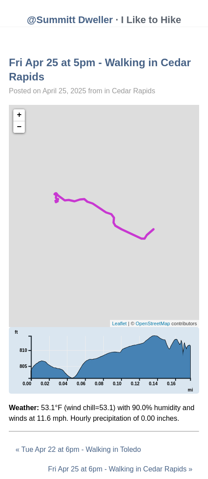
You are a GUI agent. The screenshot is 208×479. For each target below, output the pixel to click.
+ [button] (19, 115)
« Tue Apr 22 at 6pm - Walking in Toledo (78, 449)
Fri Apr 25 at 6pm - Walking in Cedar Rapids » (120, 469)
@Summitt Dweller (70, 19)
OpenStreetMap (153, 323)
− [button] (19, 127)
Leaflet (119, 323)
